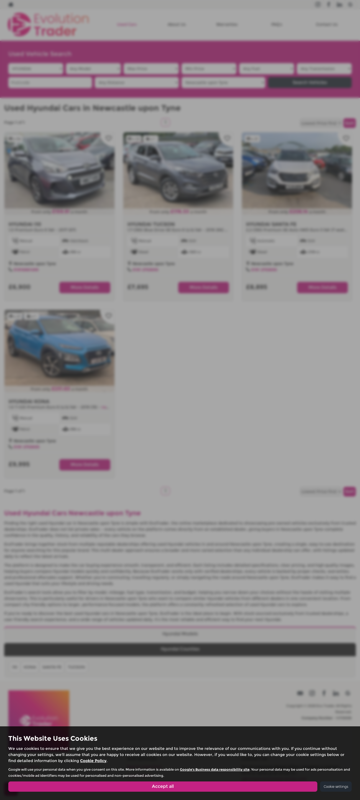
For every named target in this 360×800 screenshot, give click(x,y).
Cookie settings (336, 786)
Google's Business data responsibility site (214, 769)
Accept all (163, 786)
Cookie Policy (93, 760)
